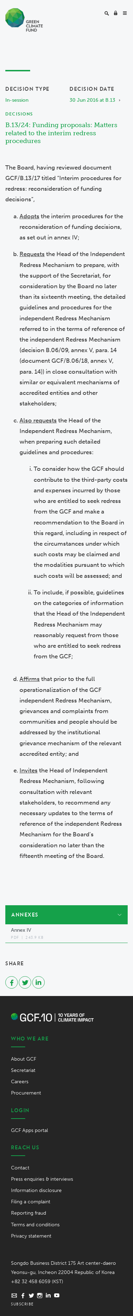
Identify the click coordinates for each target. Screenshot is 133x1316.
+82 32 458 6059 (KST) (37, 1282)
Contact (20, 1168)
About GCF (23, 1059)
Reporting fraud (28, 1213)
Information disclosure (36, 1190)
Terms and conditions (35, 1225)
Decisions (19, 114)
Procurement (26, 1093)
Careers (19, 1082)
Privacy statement (31, 1236)
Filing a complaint (30, 1202)
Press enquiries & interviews (42, 1179)
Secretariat (23, 1070)
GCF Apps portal (29, 1130)
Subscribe (22, 1304)
